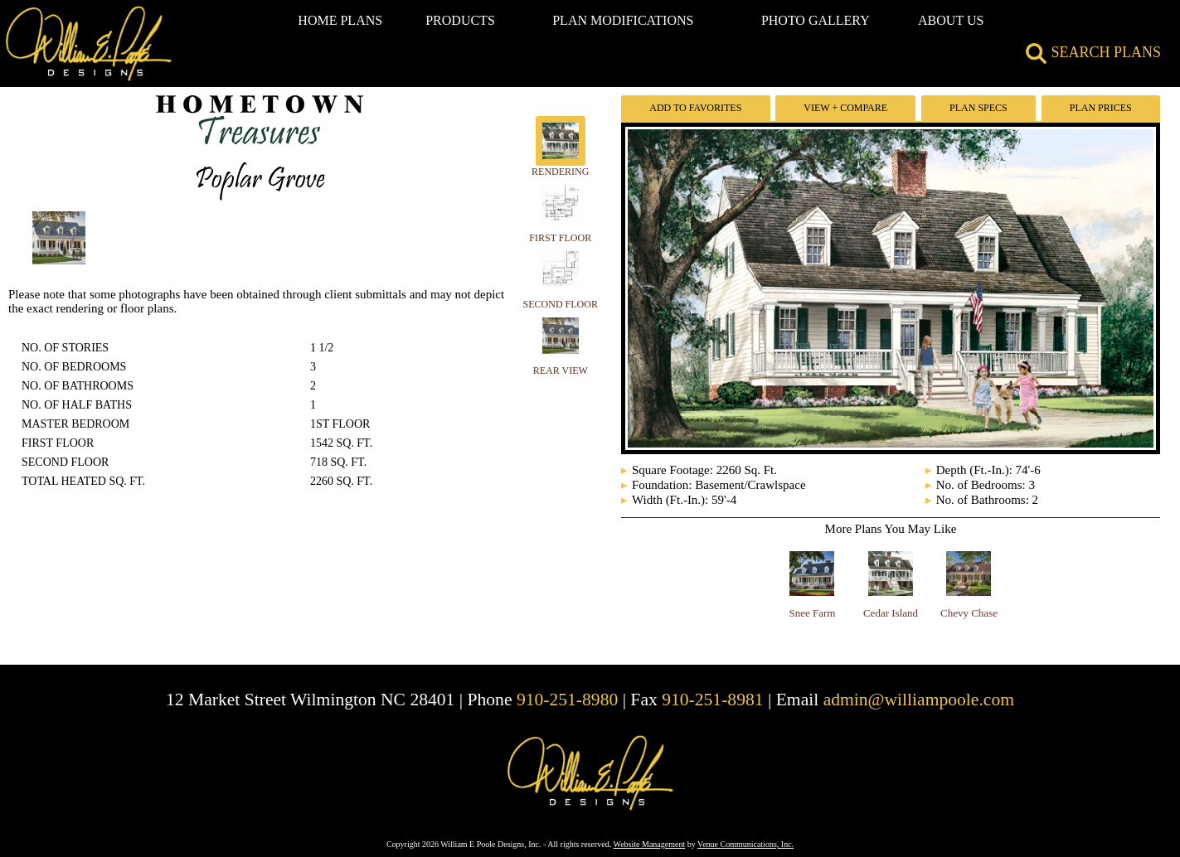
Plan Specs (978, 108)
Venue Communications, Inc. (745, 844)
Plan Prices (1101, 108)
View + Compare (845, 108)
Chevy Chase (969, 613)
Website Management (650, 844)
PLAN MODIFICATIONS (622, 20)
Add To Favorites (695, 108)
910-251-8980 (567, 699)
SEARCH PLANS (1093, 52)
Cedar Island (890, 613)
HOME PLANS (340, 20)
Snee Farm (812, 613)
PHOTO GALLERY (815, 20)
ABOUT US (950, 20)
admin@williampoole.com (918, 699)
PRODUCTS (460, 20)
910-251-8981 (712, 699)
